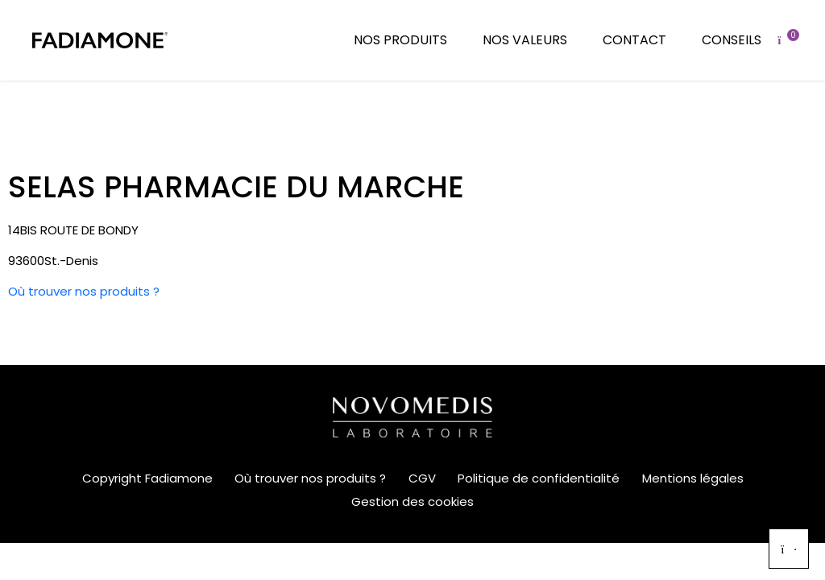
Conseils (731, 40)
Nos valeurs (525, 40)
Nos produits (400, 40)
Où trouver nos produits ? (84, 291)
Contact (634, 40)
